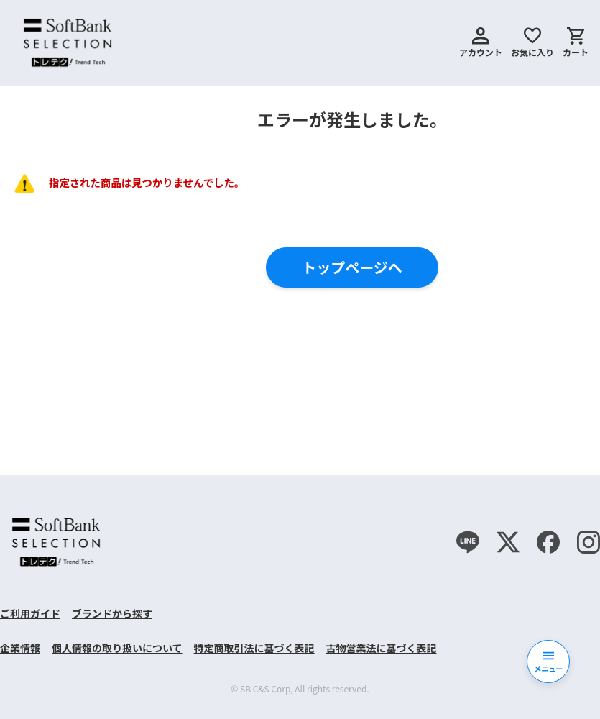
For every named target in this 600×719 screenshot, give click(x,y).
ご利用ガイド (30, 613)
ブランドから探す (112, 613)
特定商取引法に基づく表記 (254, 648)
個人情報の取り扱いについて (117, 648)
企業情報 (20, 648)
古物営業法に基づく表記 (381, 648)
